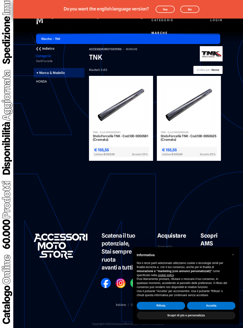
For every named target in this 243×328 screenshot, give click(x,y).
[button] (233, 255)
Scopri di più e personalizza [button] (186, 315)
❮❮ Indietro (45, 48)
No (190, 9)
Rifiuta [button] (160, 305)
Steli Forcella (44, 61)
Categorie (162, 17)
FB (102, 280)
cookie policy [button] (166, 275)
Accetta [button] (211, 305)
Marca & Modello (52, 73)
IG (117, 280)
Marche (159, 30)
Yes (165, 9)
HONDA (41, 81)
